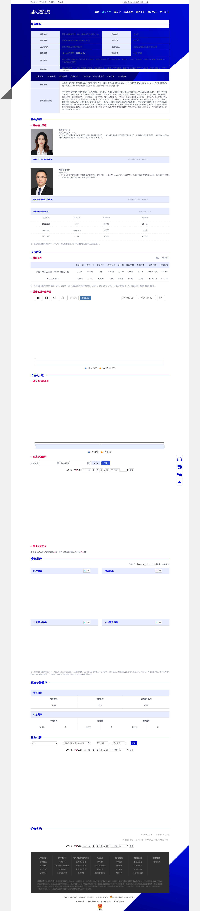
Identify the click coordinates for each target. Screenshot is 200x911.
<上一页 (86, 470)
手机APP (81, 873)
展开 (144, 160)
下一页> (114, 470)
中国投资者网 (138, 873)
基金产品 (106, 12)
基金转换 (62, 869)
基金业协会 (138, 869)
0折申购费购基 (100, 866)
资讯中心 (152, 12)
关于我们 (164, 12)
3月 (46, 298)
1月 (38, 298)
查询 (161, 298)
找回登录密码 (81, 869)
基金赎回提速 (100, 873)
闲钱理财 (100, 862)
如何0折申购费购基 (62, 866)
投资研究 (43, 866)
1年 (62, 298)
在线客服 (52, 2)
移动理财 (128, 12)
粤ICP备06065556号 (86, 897)
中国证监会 (138, 862)
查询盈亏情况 (81, 866)
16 (107, 470)
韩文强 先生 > (65, 170)
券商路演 (156, 862)
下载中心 (119, 873)
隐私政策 (106, 901)
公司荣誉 (43, 869)
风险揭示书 (80, 901)
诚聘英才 (43, 873)
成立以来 (85, 298)
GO (131, 470)
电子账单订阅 (62, 873)
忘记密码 (119, 866)
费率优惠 (119, 862)
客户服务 (140, 12)
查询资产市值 (81, 862)
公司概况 (43, 862)
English (60, 2)
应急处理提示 (119, 901)
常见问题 (119, 869)
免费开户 (62, 862)
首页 (97, 12)
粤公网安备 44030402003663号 (123, 897)
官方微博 (43, 2)
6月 (54, 298)
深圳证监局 (138, 866)
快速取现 (100, 869)
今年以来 (73, 298)
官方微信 (34, 2)
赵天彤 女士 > (65, 130)
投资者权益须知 (94, 901)
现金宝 (117, 12)
